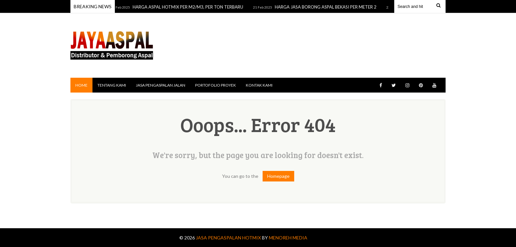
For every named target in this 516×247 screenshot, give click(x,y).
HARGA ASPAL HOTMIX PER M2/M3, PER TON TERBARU (189, 7)
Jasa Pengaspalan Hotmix (229, 237)
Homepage (278, 176)
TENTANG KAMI (111, 85)
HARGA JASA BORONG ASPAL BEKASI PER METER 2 (326, 7)
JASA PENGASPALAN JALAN (160, 85)
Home (81, 85)
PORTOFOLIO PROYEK (215, 85)
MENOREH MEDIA (288, 237)
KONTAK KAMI (259, 85)
